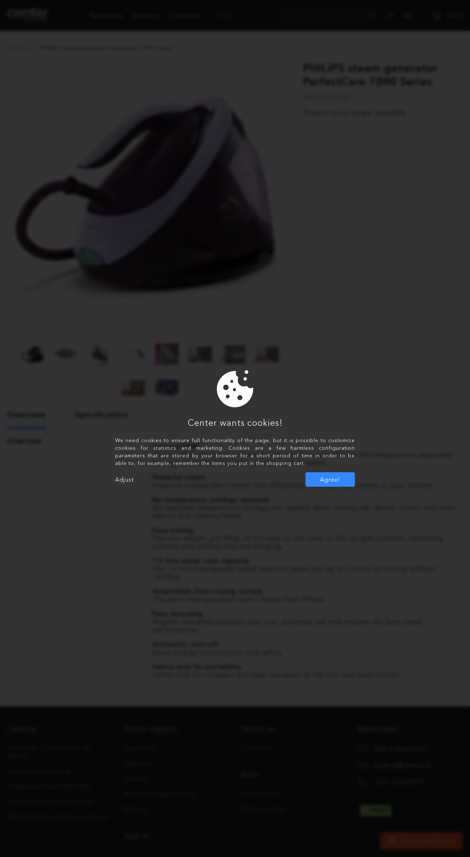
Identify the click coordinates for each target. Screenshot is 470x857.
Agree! (330, 479)
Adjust (124, 479)
